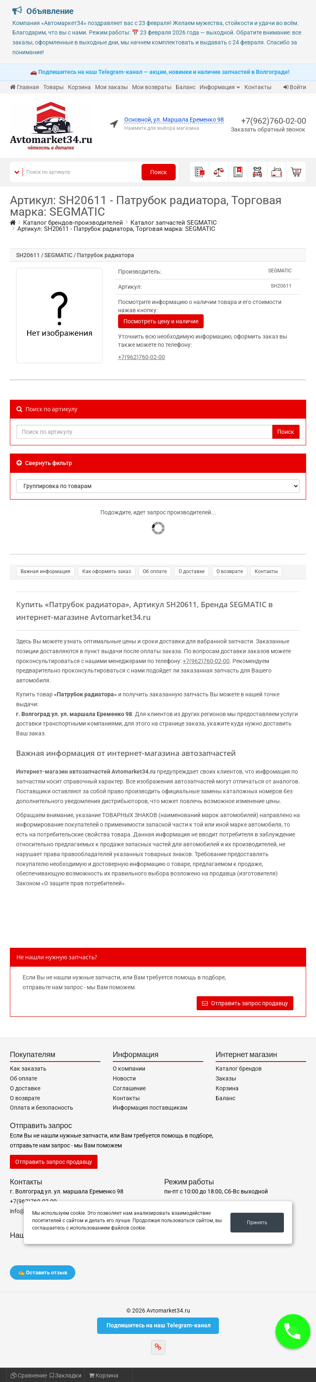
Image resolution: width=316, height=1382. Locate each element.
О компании (129, 1068)
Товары (53, 87)
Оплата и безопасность (41, 1107)
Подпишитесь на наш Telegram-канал (158, 1325)
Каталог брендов (239, 1068)
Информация (217, 87)
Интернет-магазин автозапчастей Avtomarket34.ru (86, 771)
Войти (294, 87)
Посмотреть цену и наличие (160, 321)
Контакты (258, 87)
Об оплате (155, 571)
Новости (124, 1078)
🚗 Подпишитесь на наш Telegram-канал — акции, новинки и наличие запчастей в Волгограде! (160, 72)
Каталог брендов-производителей (73, 222)
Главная (24, 87)
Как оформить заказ (106, 571)
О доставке (191, 571)
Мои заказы (111, 87)
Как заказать (28, 1068)
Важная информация (45, 571)
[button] (293, 1331)
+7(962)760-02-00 (273, 121)
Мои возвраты (152, 87)
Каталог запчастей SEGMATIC (173, 222)
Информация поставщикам (150, 1107)
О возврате (229, 571)
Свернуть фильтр (44, 463)
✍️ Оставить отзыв (42, 1272)
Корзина (79, 87)
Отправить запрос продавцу (245, 1003)
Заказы (226, 1078)
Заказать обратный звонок (268, 129)
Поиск (158, 172)
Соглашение (129, 1088)
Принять (257, 1222)
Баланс (185, 87)
